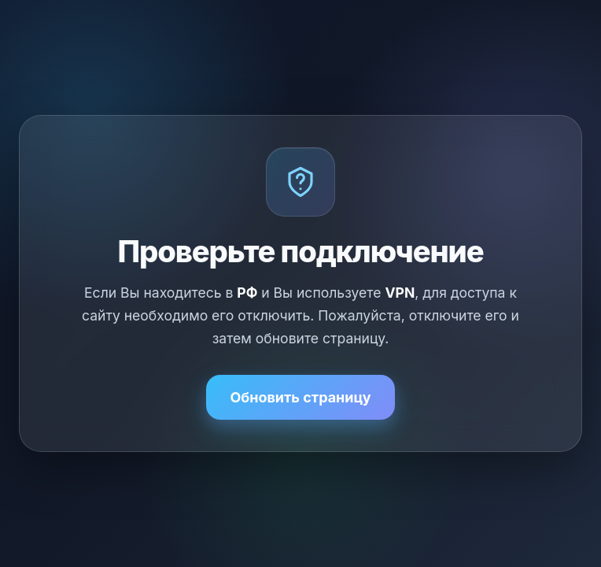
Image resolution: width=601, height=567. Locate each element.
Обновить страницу (300, 397)
